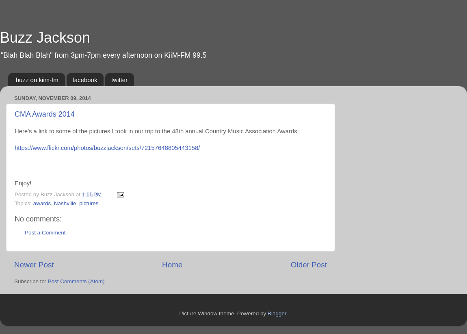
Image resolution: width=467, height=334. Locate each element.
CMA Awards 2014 (45, 114)
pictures (88, 203)
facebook (85, 79)
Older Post (309, 264)
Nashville (65, 203)
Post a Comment (45, 233)
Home (172, 264)
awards (42, 203)
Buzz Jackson (45, 37)
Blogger (277, 313)
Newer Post (34, 264)
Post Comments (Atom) (76, 281)
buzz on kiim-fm (37, 79)
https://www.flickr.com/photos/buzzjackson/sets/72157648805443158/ (107, 148)
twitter (119, 79)
